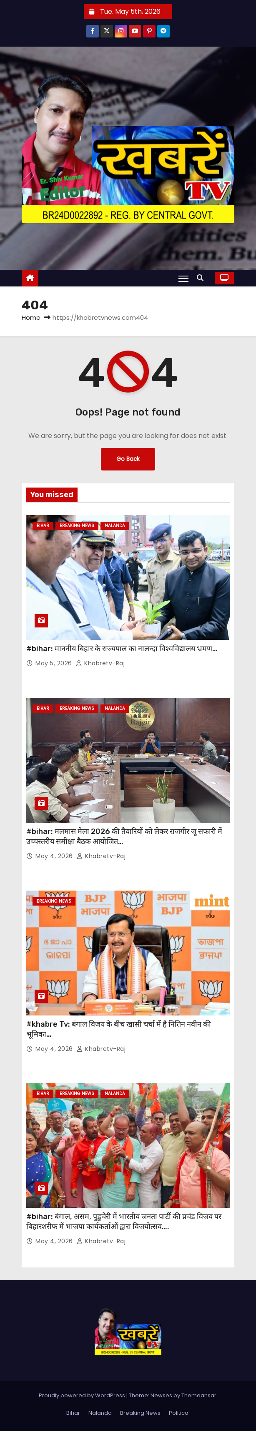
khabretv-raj (100, 663)
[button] (202, 278)
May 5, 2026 (54, 663)
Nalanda (115, 526)
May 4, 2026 (55, 856)
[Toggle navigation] (183, 278)
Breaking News (77, 526)
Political (179, 1413)
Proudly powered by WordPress (82, 1395)
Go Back (128, 459)
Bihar (43, 526)
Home (31, 317)
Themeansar (198, 1395)
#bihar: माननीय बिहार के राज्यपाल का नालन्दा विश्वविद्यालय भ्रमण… (122, 648)
